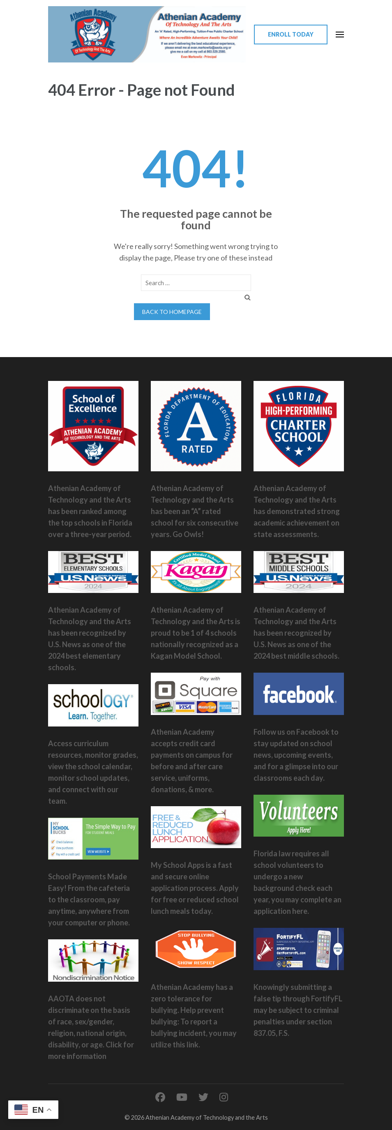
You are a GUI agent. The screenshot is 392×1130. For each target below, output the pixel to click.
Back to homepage (172, 311)
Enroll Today (291, 34)
